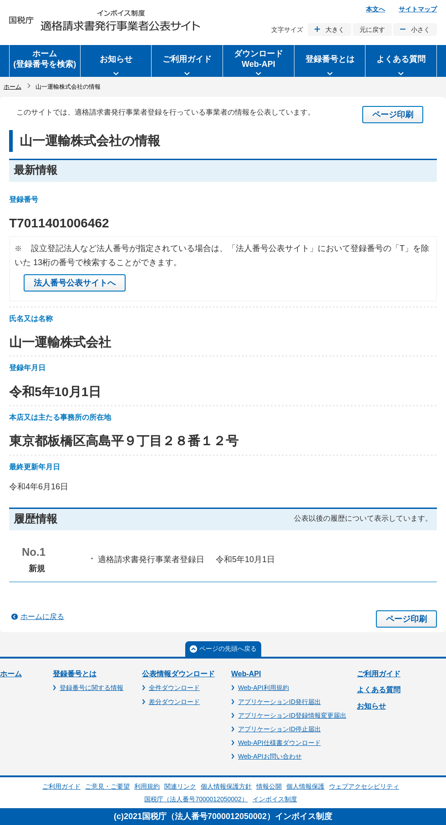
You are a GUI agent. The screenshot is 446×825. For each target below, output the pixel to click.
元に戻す (372, 29)
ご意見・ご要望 (107, 786)
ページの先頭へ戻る (228, 648)
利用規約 (147, 786)
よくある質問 (378, 690)
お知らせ (371, 706)
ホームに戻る (42, 616)
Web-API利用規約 (263, 687)
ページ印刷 (392, 114)
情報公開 (269, 786)
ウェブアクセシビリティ (364, 786)
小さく (420, 29)
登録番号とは (74, 674)
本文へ (375, 9)
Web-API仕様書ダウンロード (279, 742)
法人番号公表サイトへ (75, 282)
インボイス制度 (275, 799)
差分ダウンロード (174, 701)
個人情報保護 (305, 786)
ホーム (12, 86)
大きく (335, 29)
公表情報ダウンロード (178, 674)
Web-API (246, 674)
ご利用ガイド (378, 674)
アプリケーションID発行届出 (279, 701)
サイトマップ (418, 9)
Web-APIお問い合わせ (270, 756)
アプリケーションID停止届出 (279, 729)
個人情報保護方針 (226, 786)
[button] (116, 61)
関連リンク (180, 786)
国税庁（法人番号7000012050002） (196, 799)
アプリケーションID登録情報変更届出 (292, 715)
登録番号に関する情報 (91, 687)
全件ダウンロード (174, 687)
